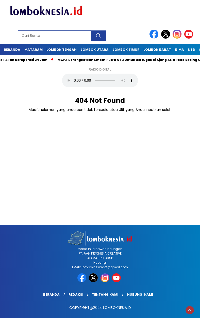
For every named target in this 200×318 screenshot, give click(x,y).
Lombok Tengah (61, 49)
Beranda (12, 49)
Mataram (33, 49)
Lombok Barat (157, 49)
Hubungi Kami (140, 294)
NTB (191, 49)
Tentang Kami (105, 294)
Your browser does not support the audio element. (100, 80)
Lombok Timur (126, 49)
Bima (179, 49)
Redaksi (76, 294)
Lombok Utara (95, 49)
